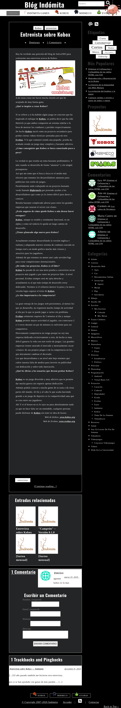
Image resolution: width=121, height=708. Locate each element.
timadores (96, 436)
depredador (99, 394)
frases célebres (98, 319)
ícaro (96, 405)
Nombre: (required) (32, 600)
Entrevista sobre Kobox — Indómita (26, 669)
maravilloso (96, 337)
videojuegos (96, 439)
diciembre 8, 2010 (72, 669)
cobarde (101, 312)
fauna (97, 348)
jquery (101, 284)
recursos (95, 422)
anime (94, 259)
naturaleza (96, 344)
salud (93, 426)
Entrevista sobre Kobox (45, 34)
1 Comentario (54, 42)
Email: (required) (31, 609)
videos (94, 446)
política (97, 362)
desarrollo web (98, 266)
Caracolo (98, 387)
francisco (58, 573)
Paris (100, 180)
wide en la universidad (102, 450)
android (98, 376)
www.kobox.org (67, 417)
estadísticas (99, 358)
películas (95, 366)
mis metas (102, 316)
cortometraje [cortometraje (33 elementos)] (103, 42)
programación (97, 373)
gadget (94, 323)
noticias (95, 355)
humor (94, 330)
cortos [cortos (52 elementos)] (97, 47)
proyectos (51, 28)
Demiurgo (34, 42)
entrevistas (23, 480)
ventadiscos (99, 419)
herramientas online (103, 277)
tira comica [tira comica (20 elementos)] (109, 52)
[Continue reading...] (45, 486)
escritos (94, 305)
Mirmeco (82, 13)
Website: (27, 619)
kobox (38, 28)
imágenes (95, 334)
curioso (94, 263)
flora (96, 351)
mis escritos (100, 309)
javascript (99, 280)
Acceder (67, 702)
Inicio (13, 13)
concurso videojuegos (104, 443)
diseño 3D (96, 302)
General (94, 327)
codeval (98, 390)
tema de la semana (103, 415)
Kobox (62, 13)
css (96, 273)
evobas (97, 401)
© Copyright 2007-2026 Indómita (40, 702)
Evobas (19, 140)
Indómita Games (36, 13)
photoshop (96, 369)
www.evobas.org (67, 421)
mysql (97, 288)
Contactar (94, 702)
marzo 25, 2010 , (71, 577)
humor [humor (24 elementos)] (111, 48)
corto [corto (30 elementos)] (103, 38)
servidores (99, 295)
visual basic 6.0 (101, 380)
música (94, 341)
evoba (97, 397)
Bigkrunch (36, 190)
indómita (98, 408)
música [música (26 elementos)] (95, 52)
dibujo (94, 298)
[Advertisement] (45, 447)
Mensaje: (27, 629)
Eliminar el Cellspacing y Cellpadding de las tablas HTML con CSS (100, 72)
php (96, 291)
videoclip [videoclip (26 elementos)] (102, 56)
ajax (96, 270)
